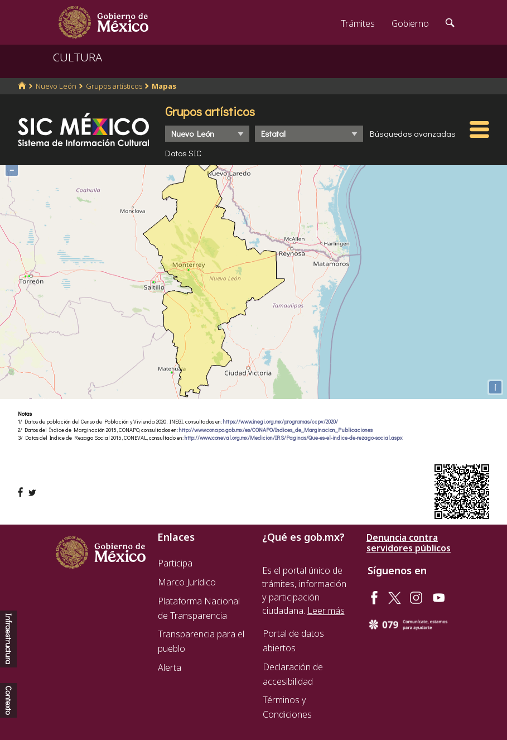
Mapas (164, 86)
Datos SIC (183, 152)
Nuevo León (56, 86)
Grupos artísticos (114, 86)
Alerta (169, 667)
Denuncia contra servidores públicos (408, 543)
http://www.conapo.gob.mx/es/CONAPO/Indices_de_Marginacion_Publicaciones (276, 430)
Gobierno (410, 23)
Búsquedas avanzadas (413, 133)
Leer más (326, 610)
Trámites (358, 23)
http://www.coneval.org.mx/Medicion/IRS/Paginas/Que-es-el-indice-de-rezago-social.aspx (294, 437)
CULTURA (77, 57)
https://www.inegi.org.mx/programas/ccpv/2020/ (280, 421)
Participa (175, 563)
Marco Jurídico (187, 582)
